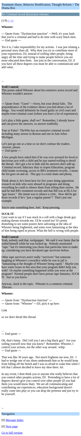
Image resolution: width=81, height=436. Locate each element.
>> (12, 20)
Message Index (15, 420)
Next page (12, 426)
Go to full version (11, 432)
